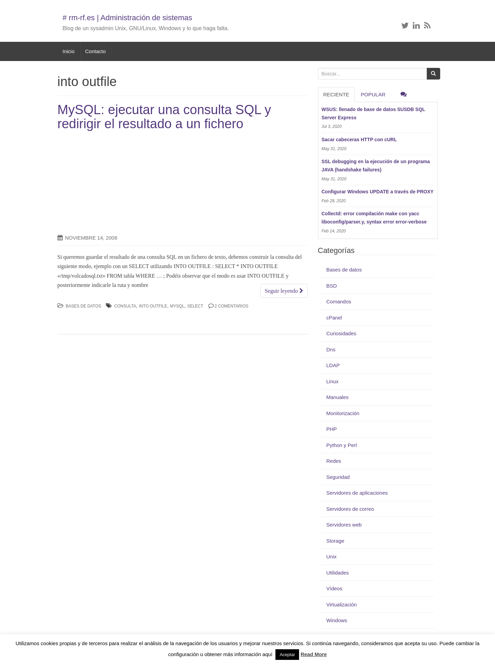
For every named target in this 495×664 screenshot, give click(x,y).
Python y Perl (341, 445)
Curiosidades (341, 333)
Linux (332, 381)
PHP (331, 429)
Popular (373, 94)
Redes (333, 461)
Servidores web (344, 525)
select (195, 306)
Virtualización (341, 604)
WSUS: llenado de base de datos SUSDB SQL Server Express (373, 113)
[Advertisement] (115, 183)
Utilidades (337, 573)
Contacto (95, 51)
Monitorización (343, 413)
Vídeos (334, 588)
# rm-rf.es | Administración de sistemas (128, 17)
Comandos (338, 301)
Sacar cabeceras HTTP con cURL (359, 139)
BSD (331, 286)
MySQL (177, 306)
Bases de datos (83, 306)
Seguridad (338, 477)
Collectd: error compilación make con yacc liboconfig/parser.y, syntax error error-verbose (374, 218)
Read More (313, 654)
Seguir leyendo (284, 291)
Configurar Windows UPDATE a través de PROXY (378, 191)
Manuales (337, 397)
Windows (336, 620)
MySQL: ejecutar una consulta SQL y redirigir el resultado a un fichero (164, 116)
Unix (331, 556)
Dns (331, 349)
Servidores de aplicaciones (357, 493)
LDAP (333, 365)
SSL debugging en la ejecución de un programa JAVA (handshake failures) (376, 165)
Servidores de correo (350, 509)
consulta (125, 306)
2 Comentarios (231, 306)
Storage (335, 541)
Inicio (69, 51)
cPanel (334, 318)
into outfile (153, 306)
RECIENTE (336, 94)
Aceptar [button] (287, 654)
